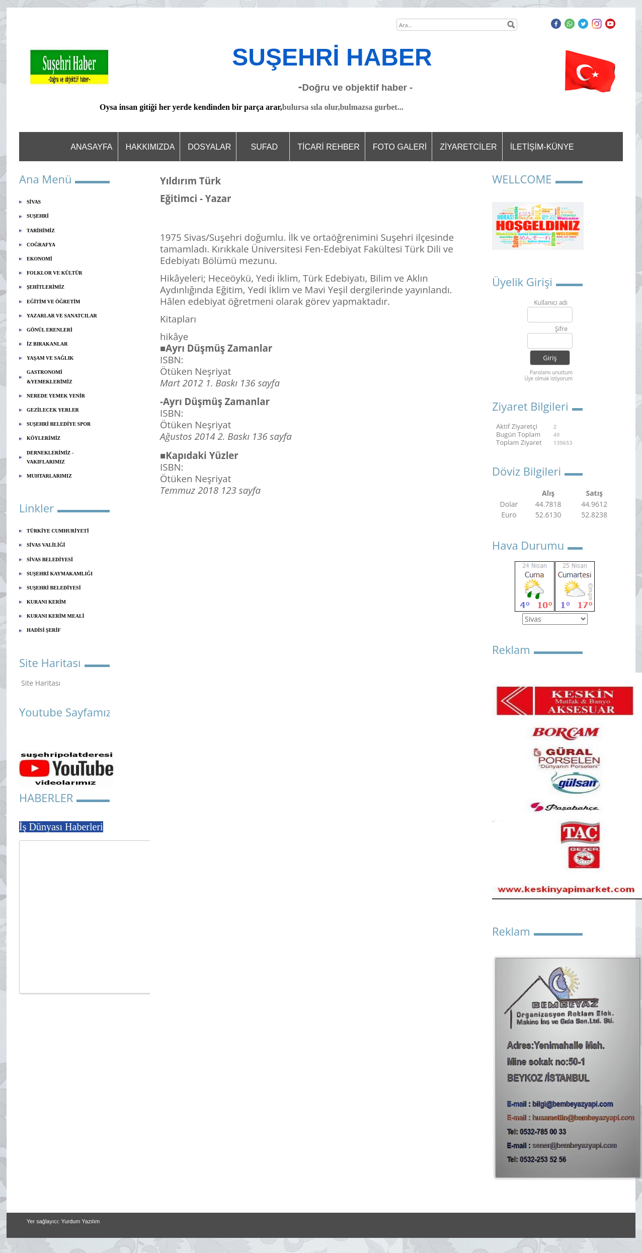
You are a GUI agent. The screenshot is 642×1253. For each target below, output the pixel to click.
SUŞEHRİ (38, 216)
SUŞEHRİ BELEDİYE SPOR (59, 424)
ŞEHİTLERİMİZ (45, 287)
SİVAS (34, 202)
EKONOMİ (39, 258)
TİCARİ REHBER (328, 147)
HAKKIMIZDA (150, 147)
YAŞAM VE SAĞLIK (50, 358)
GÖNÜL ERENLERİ (49, 330)
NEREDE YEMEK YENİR (56, 396)
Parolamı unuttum (551, 372)
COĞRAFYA (41, 244)
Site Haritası (40, 683)
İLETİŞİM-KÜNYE (542, 147)
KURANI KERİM (46, 602)
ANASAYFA (91, 147)
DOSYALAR (209, 147)
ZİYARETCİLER (468, 147)
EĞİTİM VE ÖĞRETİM (54, 301)
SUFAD (264, 147)
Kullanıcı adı (551, 303)
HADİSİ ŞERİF (44, 630)
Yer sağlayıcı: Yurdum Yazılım (63, 1221)
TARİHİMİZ (41, 230)
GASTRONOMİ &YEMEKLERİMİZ (49, 376)
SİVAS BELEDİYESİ (50, 559)
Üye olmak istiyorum (548, 378)
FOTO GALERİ (400, 147)
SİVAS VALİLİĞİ (46, 545)
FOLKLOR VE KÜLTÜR (55, 273)
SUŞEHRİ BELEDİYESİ (54, 587)
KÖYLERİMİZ (43, 438)
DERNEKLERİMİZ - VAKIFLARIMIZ (50, 457)
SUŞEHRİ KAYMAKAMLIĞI (60, 573)
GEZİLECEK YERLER (53, 410)
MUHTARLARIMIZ (49, 476)
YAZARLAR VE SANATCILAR (62, 315)
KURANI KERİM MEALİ (55, 616)
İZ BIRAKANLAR (47, 344)
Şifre (561, 329)
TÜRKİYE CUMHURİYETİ (58, 531)
